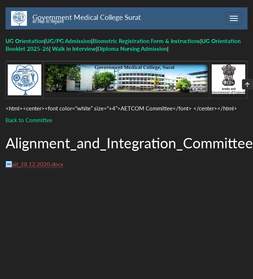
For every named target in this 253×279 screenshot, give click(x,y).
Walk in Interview (74, 48)
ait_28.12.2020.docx (37, 164)
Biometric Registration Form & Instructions (146, 41)
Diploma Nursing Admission (132, 48)
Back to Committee (29, 120)
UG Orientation (25, 41)
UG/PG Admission (68, 41)
